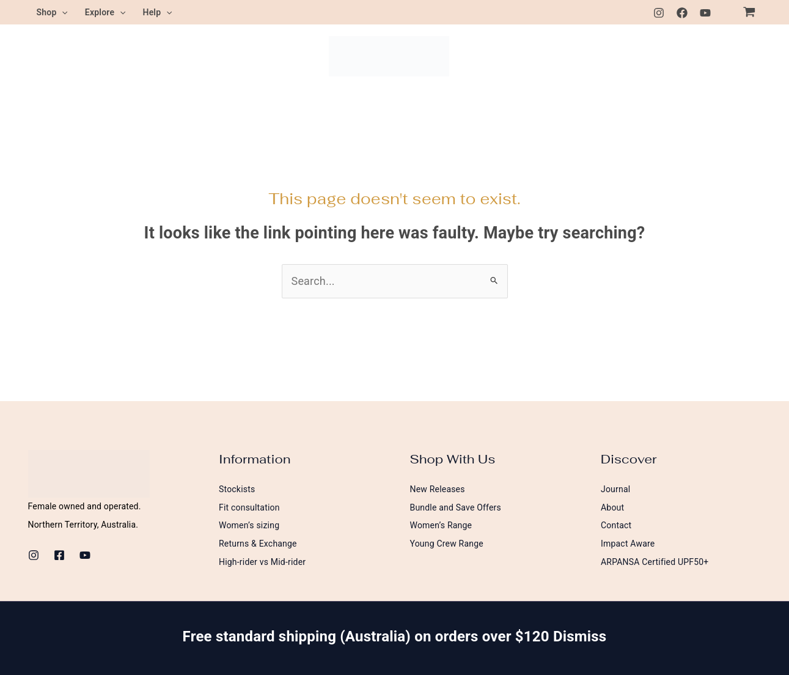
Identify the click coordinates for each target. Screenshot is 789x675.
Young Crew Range (446, 543)
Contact (616, 525)
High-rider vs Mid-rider (262, 562)
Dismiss (579, 636)
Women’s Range (441, 525)
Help (157, 12)
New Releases (437, 489)
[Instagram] (658, 12)
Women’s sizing (249, 525)
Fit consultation (249, 507)
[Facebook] (682, 12)
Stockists (237, 489)
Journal (615, 489)
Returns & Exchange (258, 543)
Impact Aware (628, 543)
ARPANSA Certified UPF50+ (655, 562)
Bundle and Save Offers (456, 507)
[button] (61, 12)
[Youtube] (705, 12)
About (612, 507)
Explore (105, 12)
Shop (52, 12)
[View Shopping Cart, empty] (749, 12)
